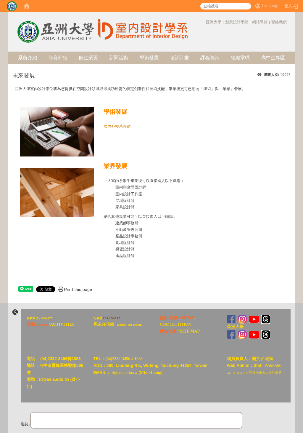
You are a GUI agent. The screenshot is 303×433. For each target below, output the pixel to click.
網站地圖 (168, 331)
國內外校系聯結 (117, 126)
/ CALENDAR (111, 318)
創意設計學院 (236, 22)
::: (203, 22)
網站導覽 (259, 22)
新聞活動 (118, 57)
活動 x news (37, 324)
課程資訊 (209, 57)
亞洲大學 (213, 22)
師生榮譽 (88, 57)
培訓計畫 (179, 57)
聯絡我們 (279, 22)
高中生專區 (273, 57)
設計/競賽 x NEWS (177, 318)
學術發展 (149, 57)
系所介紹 (27, 57)
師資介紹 (58, 57)
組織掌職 (240, 57)
